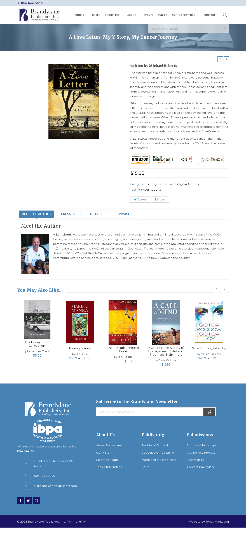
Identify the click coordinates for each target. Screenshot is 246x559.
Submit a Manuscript (201, 445)
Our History (104, 452)
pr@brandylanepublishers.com (55, 486)
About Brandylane (109, 445)
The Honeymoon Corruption (36, 344)
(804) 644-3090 (44, 475)
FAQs (145, 467)
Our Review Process (201, 452)
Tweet (140, 199)
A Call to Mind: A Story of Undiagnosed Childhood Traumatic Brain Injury (166, 351)
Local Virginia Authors (183, 184)
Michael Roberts (149, 189)
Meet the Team (107, 459)
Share (159, 199)
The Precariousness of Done (123, 349)
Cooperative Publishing (158, 452)
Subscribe (209, 412)
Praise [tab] (132, 214)
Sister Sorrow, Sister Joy (209, 348)
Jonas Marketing (217, 521)
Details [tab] (105, 214)
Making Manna (80, 348)
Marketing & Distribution (159, 459)
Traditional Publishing (157, 445)
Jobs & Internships (109, 467)
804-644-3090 (32, 3)
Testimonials (195, 459)
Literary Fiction (156, 184)
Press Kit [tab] (76, 214)
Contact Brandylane (201, 467)
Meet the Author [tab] (40, 214)
